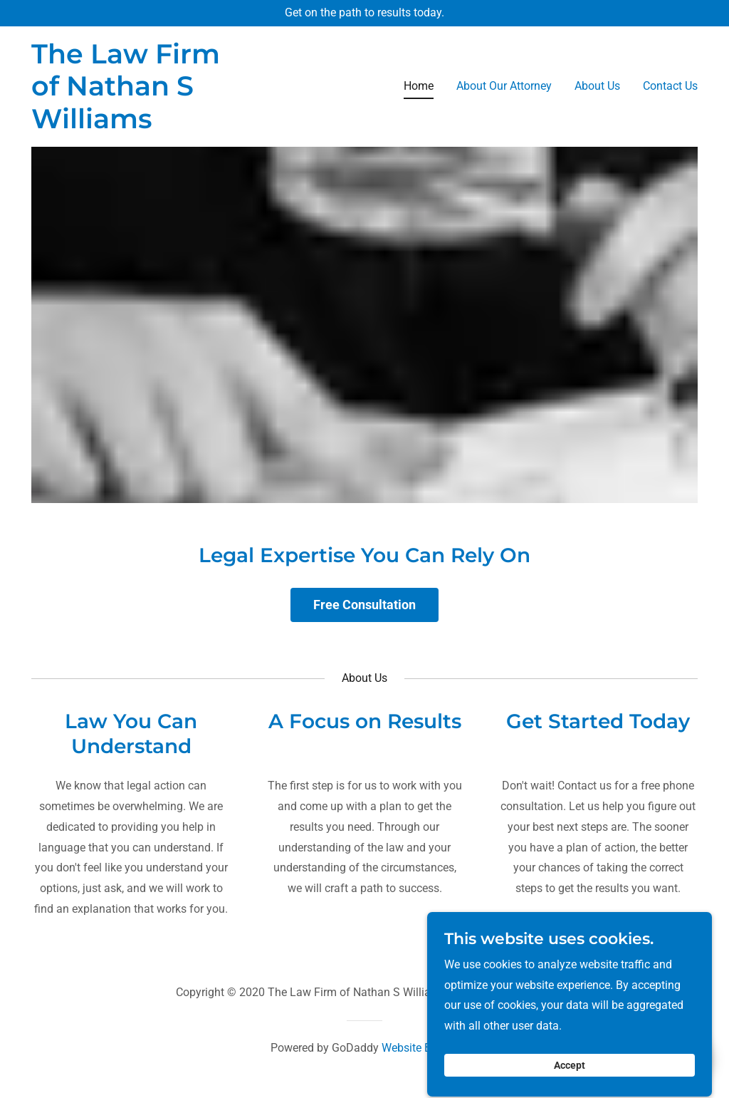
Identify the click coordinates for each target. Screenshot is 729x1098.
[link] (130, 124)
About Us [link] (597, 86)
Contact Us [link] (670, 86)
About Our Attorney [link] (504, 86)
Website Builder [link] (420, 1048)
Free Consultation (364, 604)
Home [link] (419, 86)
